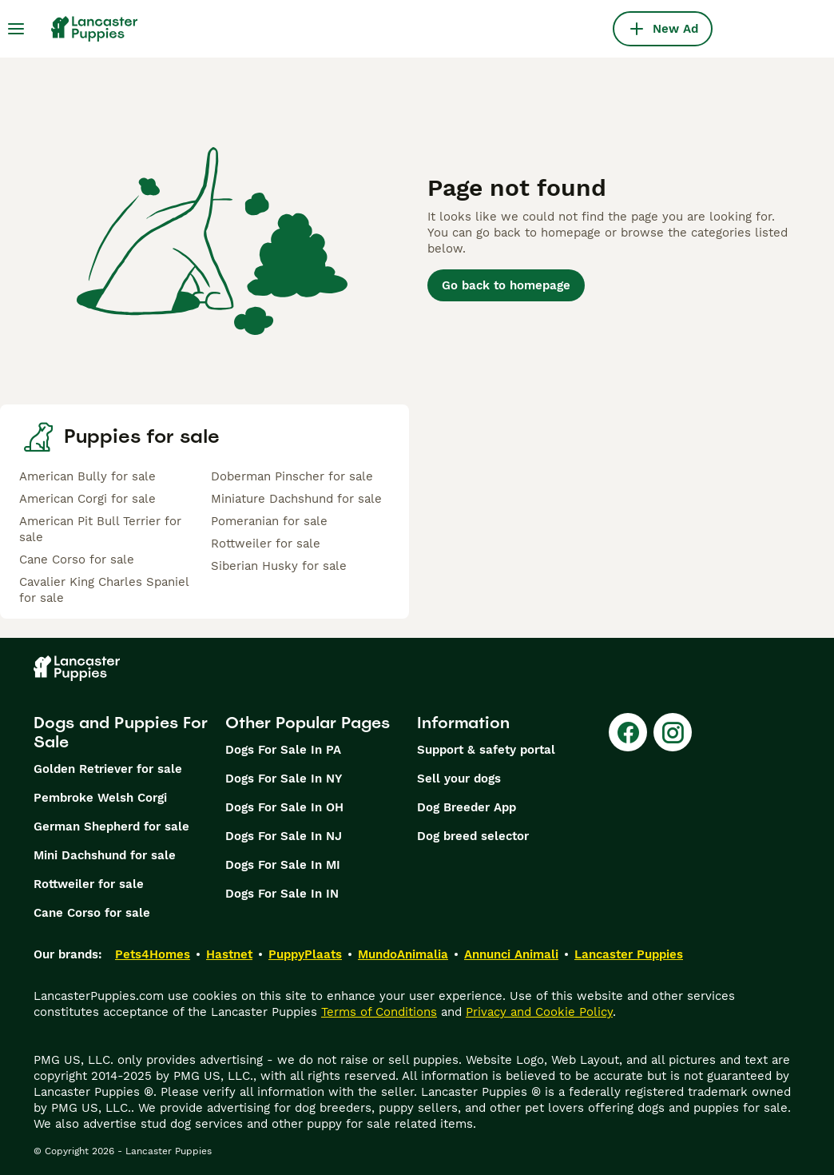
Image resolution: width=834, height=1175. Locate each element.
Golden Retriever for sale (108, 769)
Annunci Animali (511, 954)
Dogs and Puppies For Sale (121, 732)
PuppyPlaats (305, 954)
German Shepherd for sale (111, 826)
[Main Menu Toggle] (16, 29)
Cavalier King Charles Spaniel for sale (104, 590)
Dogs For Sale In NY (283, 778)
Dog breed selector (473, 836)
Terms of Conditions (379, 1012)
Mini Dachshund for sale (105, 855)
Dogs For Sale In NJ (283, 836)
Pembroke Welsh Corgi (100, 798)
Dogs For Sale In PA (283, 750)
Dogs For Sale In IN (282, 893)
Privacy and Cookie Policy (539, 1012)
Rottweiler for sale (265, 543)
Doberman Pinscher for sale (292, 476)
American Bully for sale (87, 476)
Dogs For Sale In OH (284, 807)
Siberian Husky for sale (279, 566)
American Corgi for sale (87, 499)
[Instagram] (672, 732)
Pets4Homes (152, 954)
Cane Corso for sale (76, 559)
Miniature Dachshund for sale (296, 499)
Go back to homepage (506, 285)
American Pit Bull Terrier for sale (100, 529)
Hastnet (229, 954)
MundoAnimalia (403, 954)
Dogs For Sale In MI (282, 865)
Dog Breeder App (466, 807)
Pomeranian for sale (269, 521)
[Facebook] (628, 732)
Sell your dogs (459, 778)
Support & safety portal (486, 750)
